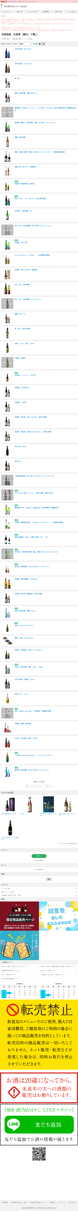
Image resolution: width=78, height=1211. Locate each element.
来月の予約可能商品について (10, 978)
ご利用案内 (45, 11)
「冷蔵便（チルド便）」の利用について (52, 974)
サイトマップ (62, 1202)
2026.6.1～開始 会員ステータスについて (14, 966)
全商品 (3, 16)
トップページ (6, 11)
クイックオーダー (32, 11)
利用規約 (52, 1202)
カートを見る (72, 11)
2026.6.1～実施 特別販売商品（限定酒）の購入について (57, 966)
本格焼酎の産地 (16, 39)
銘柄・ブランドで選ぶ (8, 892)
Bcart (55, 1208)
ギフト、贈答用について (8, 974)
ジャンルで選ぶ (6, 888)
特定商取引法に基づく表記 (19, 1202)
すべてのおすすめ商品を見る (68, 843)
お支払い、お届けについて (48, 970)
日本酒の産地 (5, 39)
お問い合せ (58, 11)
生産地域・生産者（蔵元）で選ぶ (11, 895)
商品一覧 (19, 11)
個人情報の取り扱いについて (38, 1202)
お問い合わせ (72, 1202)
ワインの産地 (28, 39)
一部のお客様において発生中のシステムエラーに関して (21, 1)
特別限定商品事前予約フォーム (10, 970)
